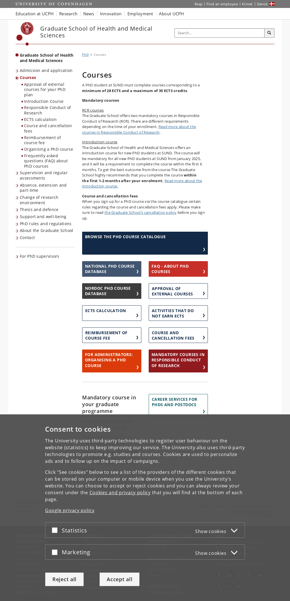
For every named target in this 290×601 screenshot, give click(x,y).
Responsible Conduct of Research (47, 110)
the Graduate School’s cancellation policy (140, 212)
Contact (27, 237)
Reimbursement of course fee (42, 140)
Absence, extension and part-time (43, 187)
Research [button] (68, 13)
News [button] (88, 13)
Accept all (119, 579)
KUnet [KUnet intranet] (247, 4)
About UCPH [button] (171, 13)
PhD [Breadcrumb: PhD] (85, 54)
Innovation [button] (111, 13)
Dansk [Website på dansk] (262, 4)
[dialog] (145, 507)
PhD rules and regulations (46, 223)
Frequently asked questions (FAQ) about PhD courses (46, 161)
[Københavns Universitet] (25, 34)
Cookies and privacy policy (120, 492)
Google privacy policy (70, 510)
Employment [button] (140, 13)
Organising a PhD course (48, 149)
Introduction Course (44, 101)
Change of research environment (39, 200)
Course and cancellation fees (48, 128)
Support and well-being (43, 216)
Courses (28, 77)
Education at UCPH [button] (35, 13)
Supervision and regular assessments (44, 175)
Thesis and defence (39, 209)
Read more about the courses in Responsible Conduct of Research (139, 129)
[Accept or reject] (56, 530)
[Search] (269, 33)
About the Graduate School (46, 230)
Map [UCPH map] (198, 4)
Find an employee (222, 4)
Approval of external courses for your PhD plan (44, 89)
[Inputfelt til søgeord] (219, 33)
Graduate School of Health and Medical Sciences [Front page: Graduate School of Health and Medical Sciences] (47, 57)
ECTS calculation (40, 119)
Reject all (64, 579)
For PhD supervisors (39, 256)
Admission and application (46, 70)
